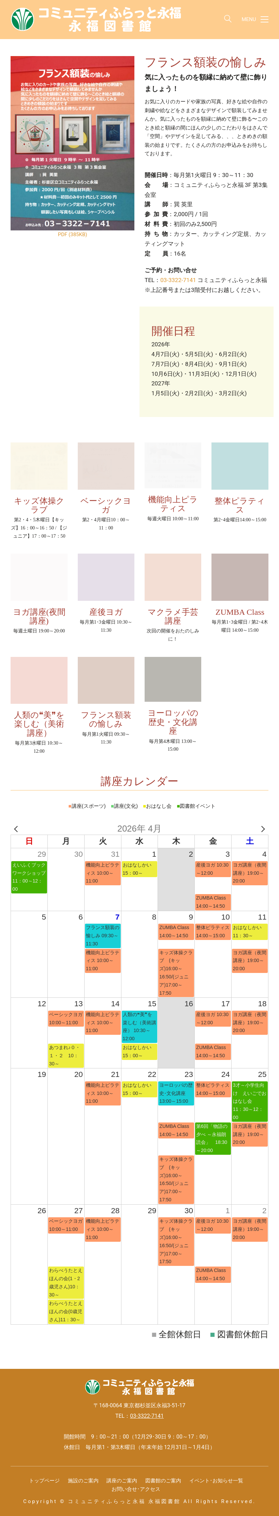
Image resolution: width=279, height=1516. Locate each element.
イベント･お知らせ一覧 (216, 1481)
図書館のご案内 (163, 1481)
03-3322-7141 (178, 280)
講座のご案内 (121, 1481)
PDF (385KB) (72, 234)
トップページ (44, 1481)
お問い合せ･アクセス (136, 1489)
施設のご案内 (83, 1481)
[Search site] (228, 20)
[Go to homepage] (96, 19)
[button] (255, 19)
